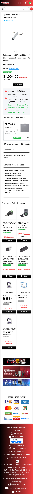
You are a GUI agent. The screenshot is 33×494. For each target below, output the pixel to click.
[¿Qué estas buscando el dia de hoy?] (16, 9)
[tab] (11, 143)
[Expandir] (20, 3)
